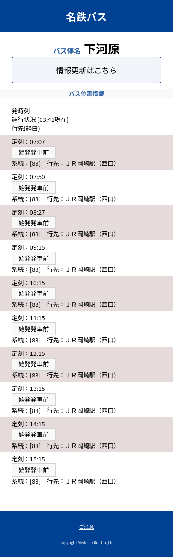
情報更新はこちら (86, 70)
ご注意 (86, 526)
